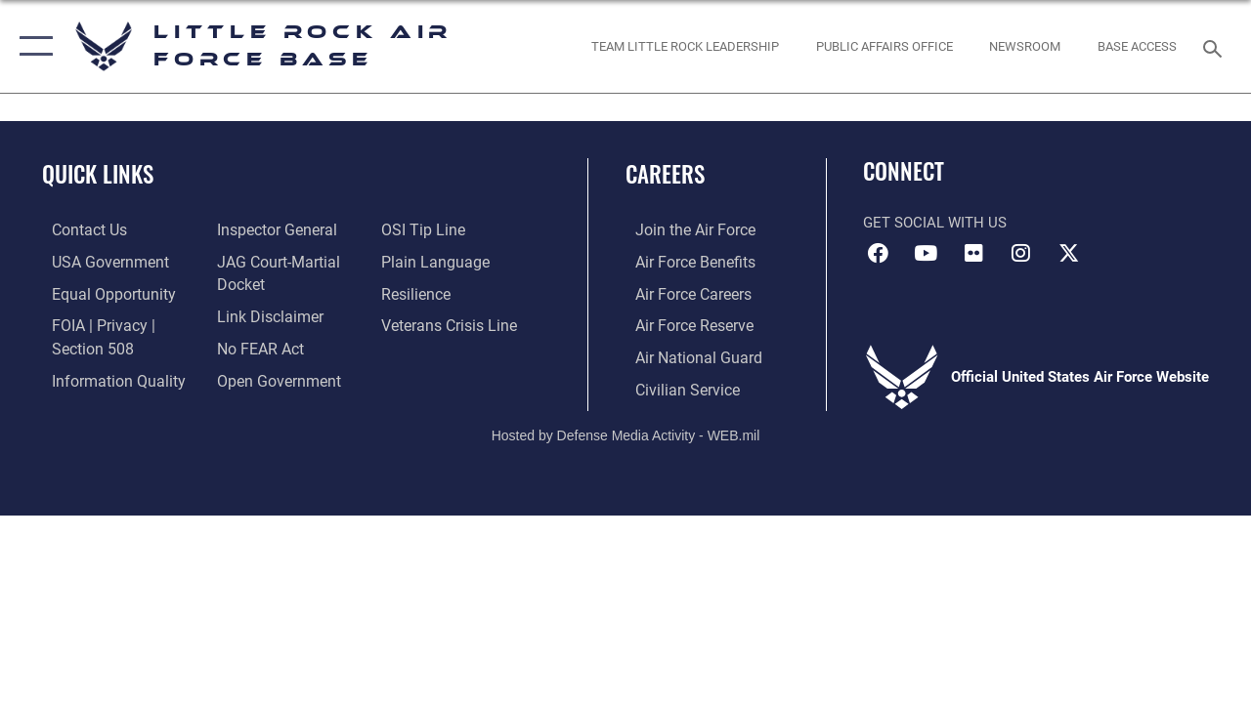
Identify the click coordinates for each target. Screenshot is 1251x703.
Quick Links (97, 174)
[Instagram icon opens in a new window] (1021, 253)
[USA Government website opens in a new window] (97, 260)
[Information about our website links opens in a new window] (264, 313)
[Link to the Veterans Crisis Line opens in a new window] (450, 323)
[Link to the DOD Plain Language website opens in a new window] (433, 260)
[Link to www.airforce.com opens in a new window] (684, 229)
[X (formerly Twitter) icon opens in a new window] (1069, 253)
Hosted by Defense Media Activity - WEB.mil (626, 430)
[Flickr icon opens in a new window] (973, 253)
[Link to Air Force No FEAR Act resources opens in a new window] (255, 344)
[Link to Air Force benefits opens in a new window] (684, 260)
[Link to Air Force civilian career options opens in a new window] (675, 385)
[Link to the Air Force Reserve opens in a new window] (683, 323)
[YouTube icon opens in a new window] (925, 253)
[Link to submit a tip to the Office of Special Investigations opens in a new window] (423, 229)
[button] (32, 46)
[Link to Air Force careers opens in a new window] (683, 292)
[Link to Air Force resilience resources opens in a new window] (418, 292)
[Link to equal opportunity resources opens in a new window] (100, 292)
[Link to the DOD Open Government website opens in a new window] (271, 376)
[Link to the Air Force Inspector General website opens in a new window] (270, 229)
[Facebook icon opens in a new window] (877, 253)
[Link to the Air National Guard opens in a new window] (686, 354)
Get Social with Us (935, 222)
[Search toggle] (1215, 46)
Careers (665, 174)
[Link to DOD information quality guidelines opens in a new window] (104, 376)
